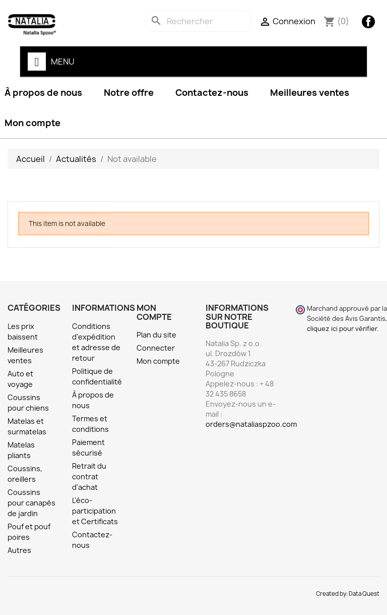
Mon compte (158, 361)
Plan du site (156, 335)
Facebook (368, 21)
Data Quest (364, 594)
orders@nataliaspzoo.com (251, 424)
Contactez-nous (211, 92)
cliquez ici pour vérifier (342, 328)
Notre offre (129, 92)
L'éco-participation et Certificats (95, 510)
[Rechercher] (198, 21)
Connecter (156, 348)
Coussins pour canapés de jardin (31, 502)
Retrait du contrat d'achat (89, 476)
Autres (19, 550)
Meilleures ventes (309, 92)
